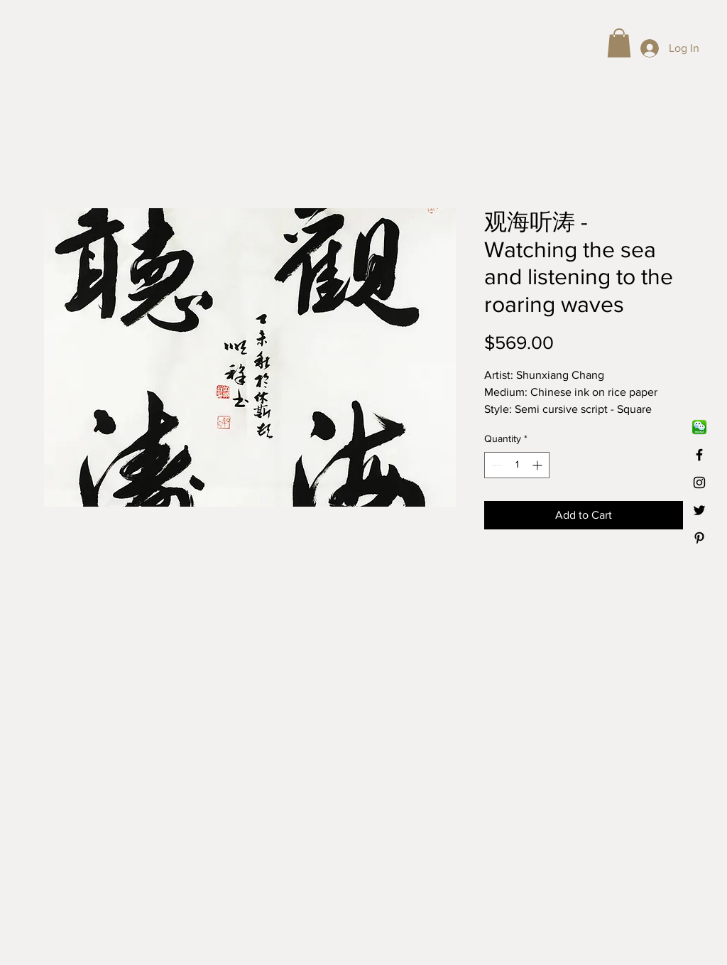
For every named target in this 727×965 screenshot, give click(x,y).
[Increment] (538, 465)
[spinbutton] (517, 465)
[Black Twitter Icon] (699, 510)
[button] (619, 43)
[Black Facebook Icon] (699, 455)
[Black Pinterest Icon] (699, 538)
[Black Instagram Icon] (699, 482)
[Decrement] (495, 465)
